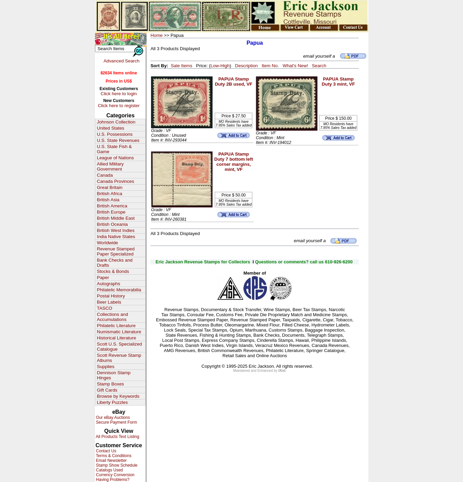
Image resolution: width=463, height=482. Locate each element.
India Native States (116, 236)
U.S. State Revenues (118, 140)
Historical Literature (116, 337)
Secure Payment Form (116, 422)
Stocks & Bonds (113, 271)
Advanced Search (121, 60)
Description (246, 65)
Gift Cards (107, 390)
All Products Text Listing (117, 436)
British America (112, 205)
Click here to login (119, 93)
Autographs (108, 283)
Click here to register (118, 105)
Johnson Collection (116, 122)
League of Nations (115, 157)
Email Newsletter (111, 460)
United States (110, 128)
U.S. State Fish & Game (114, 149)
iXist (282, 371)
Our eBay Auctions (112, 417)
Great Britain (110, 187)
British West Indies (116, 230)
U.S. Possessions (115, 134)
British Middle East (116, 218)
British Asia (108, 199)
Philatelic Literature (116, 325)
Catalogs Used (109, 470)
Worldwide (107, 242)
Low (214, 65)
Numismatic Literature (119, 331)
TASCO (104, 308)
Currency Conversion (115, 474)
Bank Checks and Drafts (115, 263)
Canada (105, 175)
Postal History (111, 295)
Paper (103, 277)
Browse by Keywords (118, 396)
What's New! (295, 65)
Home (156, 35)
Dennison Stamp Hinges (114, 375)
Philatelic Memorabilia (119, 289)
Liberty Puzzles (112, 402)
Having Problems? (112, 479)
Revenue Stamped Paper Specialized (116, 251)
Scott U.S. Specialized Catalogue (119, 346)
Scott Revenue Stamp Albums (119, 358)
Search (319, 65)
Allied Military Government (110, 166)
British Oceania (112, 224)
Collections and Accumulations (112, 317)
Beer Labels (109, 302)
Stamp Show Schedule (116, 465)
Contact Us (106, 451)
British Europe (111, 212)
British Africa (109, 193)
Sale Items (181, 65)
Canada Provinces (115, 181)
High (225, 65)
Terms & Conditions (113, 455)
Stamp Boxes (110, 383)
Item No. (270, 65)
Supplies (105, 366)
